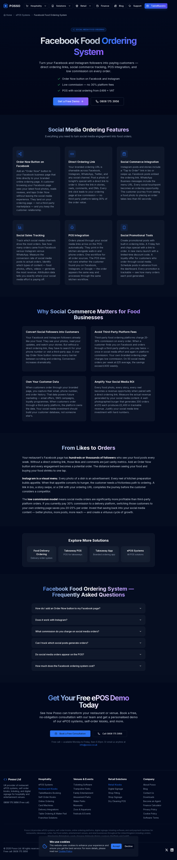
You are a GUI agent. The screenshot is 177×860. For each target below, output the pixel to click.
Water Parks (79, 801)
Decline (129, 846)
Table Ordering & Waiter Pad (52, 813)
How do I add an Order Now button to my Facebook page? (88, 608)
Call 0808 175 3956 (110, 733)
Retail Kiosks (115, 784)
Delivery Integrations (48, 809)
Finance (102, 6)
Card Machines (45, 805)
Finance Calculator (152, 805)
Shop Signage (115, 797)
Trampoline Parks (81, 789)
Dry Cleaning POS (117, 801)
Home (8, 15)
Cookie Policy (150, 813)
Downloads (148, 797)
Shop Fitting (114, 793)
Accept (116, 846)
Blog (119, 6)
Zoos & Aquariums (82, 809)
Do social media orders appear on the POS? (88, 654)
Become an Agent (152, 801)
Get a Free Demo (71, 101)
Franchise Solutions (47, 817)
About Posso (149, 784)
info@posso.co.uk (88, 745)
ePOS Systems (23, 15)
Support (135, 6)
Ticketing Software (82, 784)
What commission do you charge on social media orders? (88, 631)
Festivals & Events (82, 813)
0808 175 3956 (107, 101)
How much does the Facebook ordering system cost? (88, 665)
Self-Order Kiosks (47, 797)
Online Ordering (46, 801)
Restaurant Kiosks (48, 789)
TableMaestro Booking (49, 793)
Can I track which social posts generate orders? (88, 642)
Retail (83, 6)
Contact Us (148, 793)
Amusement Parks (82, 797)
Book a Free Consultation (70, 733)
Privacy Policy (150, 809)
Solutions (61, 6)
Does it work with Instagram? (88, 619)
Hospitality (36, 6)
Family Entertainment (83, 793)
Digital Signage (115, 789)
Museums (78, 805)
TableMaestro (156, 6)
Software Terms (151, 817)
